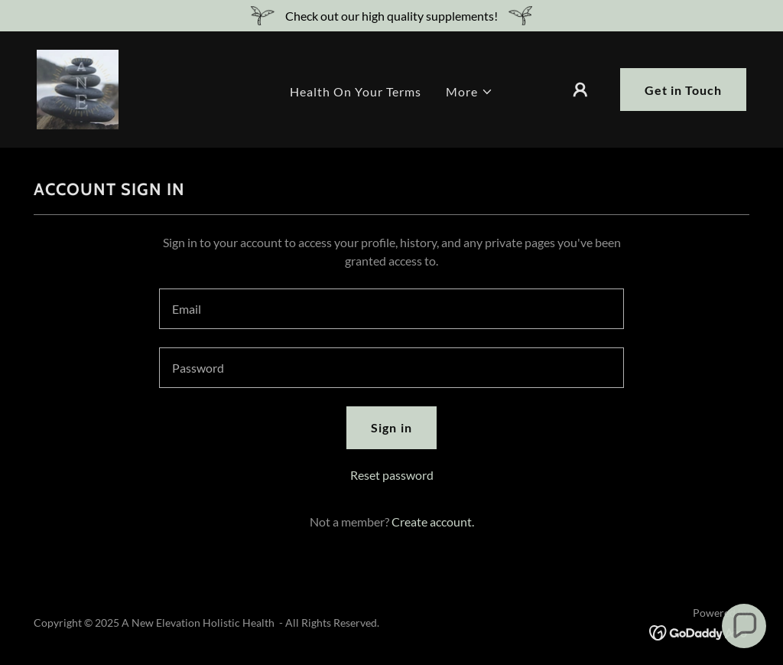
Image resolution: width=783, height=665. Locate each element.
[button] (469, 92)
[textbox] (391, 308)
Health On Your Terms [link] (355, 91)
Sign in (391, 427)
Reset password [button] (392, 475)
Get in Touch (683, 90)
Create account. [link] (433, 521)
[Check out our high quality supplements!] (391, 15)
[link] (78, 87)
